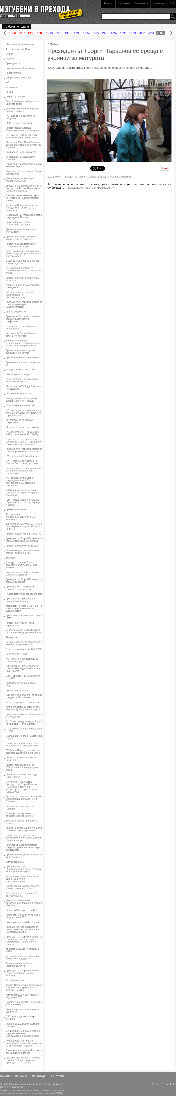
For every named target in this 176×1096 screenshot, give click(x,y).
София (9, 54)
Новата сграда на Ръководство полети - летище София (22, 887)
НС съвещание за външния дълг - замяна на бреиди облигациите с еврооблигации (24, 413)
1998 (123, 33)
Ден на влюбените (16, 311)
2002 (160, 33)
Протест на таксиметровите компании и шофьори (21, 245)
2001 (151, 33)
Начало (108, 3)
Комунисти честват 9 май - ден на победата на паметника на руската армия (24, 608)
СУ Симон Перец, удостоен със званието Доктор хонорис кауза (23, 751)
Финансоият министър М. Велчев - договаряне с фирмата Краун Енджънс (24, 526)
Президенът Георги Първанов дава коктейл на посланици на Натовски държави (22, 929)
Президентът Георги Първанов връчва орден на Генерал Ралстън (22, 973)
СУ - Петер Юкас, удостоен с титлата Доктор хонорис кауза (22, 462)
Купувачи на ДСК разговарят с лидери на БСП (22, 996)
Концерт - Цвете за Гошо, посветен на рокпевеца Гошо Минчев (21, 565)
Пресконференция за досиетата (23, 357)
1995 (95, 33)
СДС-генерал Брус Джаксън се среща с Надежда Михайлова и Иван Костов (23, 668)
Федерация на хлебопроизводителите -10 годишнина (20, 517)
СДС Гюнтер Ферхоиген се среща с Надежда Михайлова (24, 696)
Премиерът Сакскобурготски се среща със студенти (23, 573)
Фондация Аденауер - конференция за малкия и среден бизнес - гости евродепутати (24, 343)
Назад (4, 33)
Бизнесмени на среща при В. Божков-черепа (21, 894)
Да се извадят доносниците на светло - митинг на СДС (22, 551)
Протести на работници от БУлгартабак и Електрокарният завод (22, 767)
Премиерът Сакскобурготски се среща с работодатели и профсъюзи (23, 319)
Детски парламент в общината (22, 702)
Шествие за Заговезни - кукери (22, 427)
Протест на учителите (17, 690)
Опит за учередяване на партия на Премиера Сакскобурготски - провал (23, 198)
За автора (141, 3)
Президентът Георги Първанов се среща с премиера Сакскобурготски (24, 304)
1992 (68, 33)
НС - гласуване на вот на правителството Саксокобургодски (19, 294)
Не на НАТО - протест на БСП (22, 910)
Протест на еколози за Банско (22, 545)
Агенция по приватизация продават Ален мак (19, 179)
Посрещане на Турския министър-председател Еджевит (24, 216)
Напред (171, 33)
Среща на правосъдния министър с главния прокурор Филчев (24, 829)
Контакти (159, 3)
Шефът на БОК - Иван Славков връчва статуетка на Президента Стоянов (23, 145)
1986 (12, 33)
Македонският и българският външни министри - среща (21, 399)
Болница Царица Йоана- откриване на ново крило (19, 814)
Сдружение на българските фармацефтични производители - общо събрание (24, 837)
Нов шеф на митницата (18, 374)
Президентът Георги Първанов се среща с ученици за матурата (24, 450)
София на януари (15, 96)
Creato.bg (170, 1083)
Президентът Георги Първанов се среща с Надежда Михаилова (24, 539)
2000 (142, 33)
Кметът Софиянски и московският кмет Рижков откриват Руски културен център (24, 987)
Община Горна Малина (18, 77)
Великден (11, 557)
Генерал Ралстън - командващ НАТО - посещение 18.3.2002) (22, 433)
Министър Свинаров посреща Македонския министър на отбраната (22, 207)
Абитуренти (12, 637)
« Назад (52, 43)
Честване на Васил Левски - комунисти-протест (21, 334)
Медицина (11, 87)
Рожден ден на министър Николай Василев (19, 964)
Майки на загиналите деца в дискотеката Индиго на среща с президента (23, 492)
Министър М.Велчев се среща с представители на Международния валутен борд (23, 1033)
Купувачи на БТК (15, 862)
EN (172, 3)
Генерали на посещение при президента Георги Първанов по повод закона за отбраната (23, 441)
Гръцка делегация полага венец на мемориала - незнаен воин (23, 744)
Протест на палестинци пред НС (23, 534)
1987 (22, 33)
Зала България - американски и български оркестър (23, 380)
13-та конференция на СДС (21, 405)
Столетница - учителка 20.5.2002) (24, 649)
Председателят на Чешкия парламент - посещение (20, 587)
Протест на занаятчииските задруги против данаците (20, 237)
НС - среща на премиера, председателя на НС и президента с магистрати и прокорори (20, 482)
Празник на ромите (16, 509)
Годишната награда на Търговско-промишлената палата (24, 1051)
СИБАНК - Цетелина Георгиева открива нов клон (22, 109)
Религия (10, 58)
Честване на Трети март (19, 393)
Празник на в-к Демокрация (21, 68)
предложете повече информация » (90, 187)
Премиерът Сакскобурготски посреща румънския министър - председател (23, 847)
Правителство (13, 73)
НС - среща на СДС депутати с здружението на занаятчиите (22, 136)
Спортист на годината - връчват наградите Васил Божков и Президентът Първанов (23, 1060)
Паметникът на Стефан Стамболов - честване (18, 223)
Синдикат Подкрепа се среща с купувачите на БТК (23, 916)
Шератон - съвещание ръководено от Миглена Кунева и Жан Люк (24, 903)
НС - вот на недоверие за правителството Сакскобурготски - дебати (24, 270)
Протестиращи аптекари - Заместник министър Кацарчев (22, 129)
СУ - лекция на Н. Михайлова (22, 456)
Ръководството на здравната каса (24, 594)
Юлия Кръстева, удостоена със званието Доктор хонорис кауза (23, 708)
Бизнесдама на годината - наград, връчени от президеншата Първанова (24, 470)
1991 (58, 33)
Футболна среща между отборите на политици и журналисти (24, 722)
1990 (49, 33)
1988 (31, 33)
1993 (77, 33)
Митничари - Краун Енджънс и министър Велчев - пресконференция (22, 879)
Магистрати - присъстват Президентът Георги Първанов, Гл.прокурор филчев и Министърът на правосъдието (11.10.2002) (23, 787)
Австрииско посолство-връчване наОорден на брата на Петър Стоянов (23, 799)
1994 (86, 33)
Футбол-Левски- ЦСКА (18, 49)
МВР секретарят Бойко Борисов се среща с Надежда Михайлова (23, 631)
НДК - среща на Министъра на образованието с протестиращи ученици (23, 502)
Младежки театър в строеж (20, 369)
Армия (9, 92)
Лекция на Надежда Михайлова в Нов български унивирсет (24, 643)
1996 (105, 33)
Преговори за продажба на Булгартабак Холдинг (20, 599)
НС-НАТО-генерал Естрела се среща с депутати (22, 660)
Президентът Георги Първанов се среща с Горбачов (24, 580)
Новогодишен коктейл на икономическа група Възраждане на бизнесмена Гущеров (24, 1043)
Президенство (13, 63)
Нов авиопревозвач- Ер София (22, 922)
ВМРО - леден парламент (20, 123)
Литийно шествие (15, 980)
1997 (114, 33)
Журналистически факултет (21, 152)
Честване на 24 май (16, 654)
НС (7, 82)
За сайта (124, 3)
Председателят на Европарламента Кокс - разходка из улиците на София (24, 869)
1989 (40, 33)
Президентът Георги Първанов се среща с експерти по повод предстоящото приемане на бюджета (24, 940)
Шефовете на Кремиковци (20, 44)
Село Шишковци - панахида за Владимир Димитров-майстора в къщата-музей (23, 253)
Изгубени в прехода (40, 10)
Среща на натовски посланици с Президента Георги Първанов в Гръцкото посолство (23, 188)
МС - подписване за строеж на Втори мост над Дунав (22, 957)
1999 (132, 33)
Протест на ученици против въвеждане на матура (20, 351)
